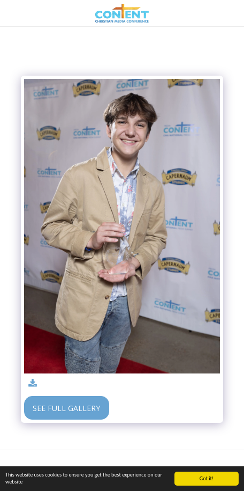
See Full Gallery (66, 408)
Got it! (207, 478)
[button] (12, 13)
